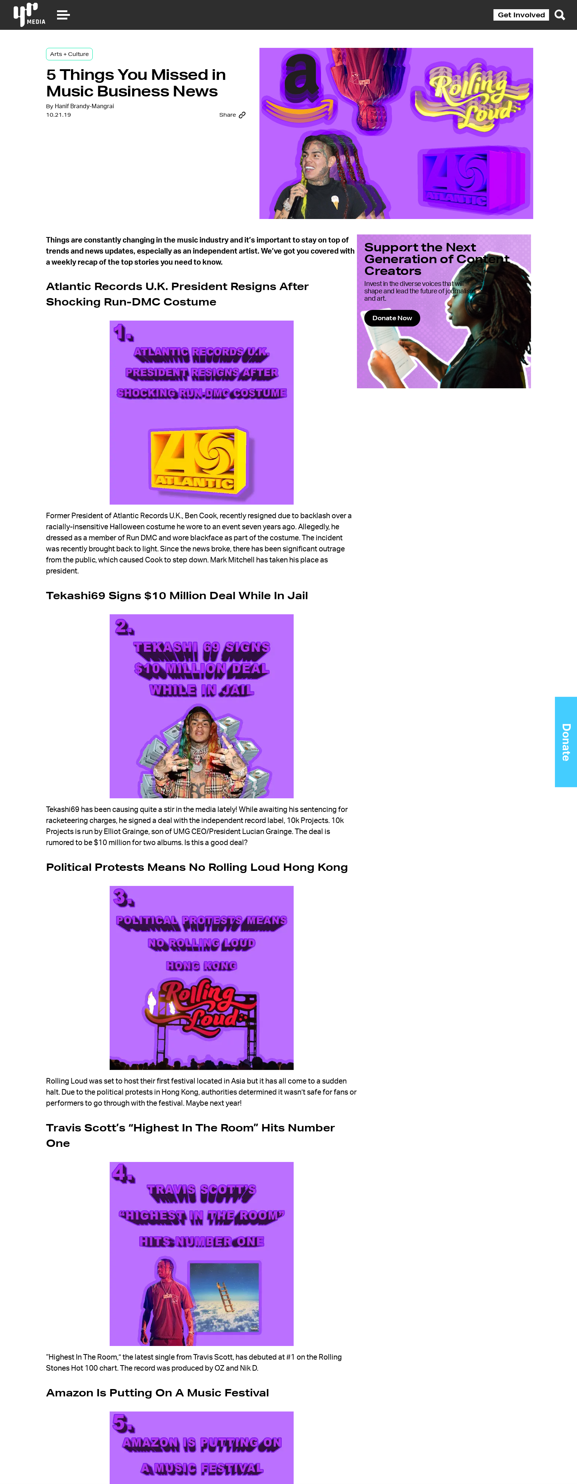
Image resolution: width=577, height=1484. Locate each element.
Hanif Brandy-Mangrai (112, 136)
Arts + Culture (97, 59)
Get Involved (521, 15)
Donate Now (415, 330)
